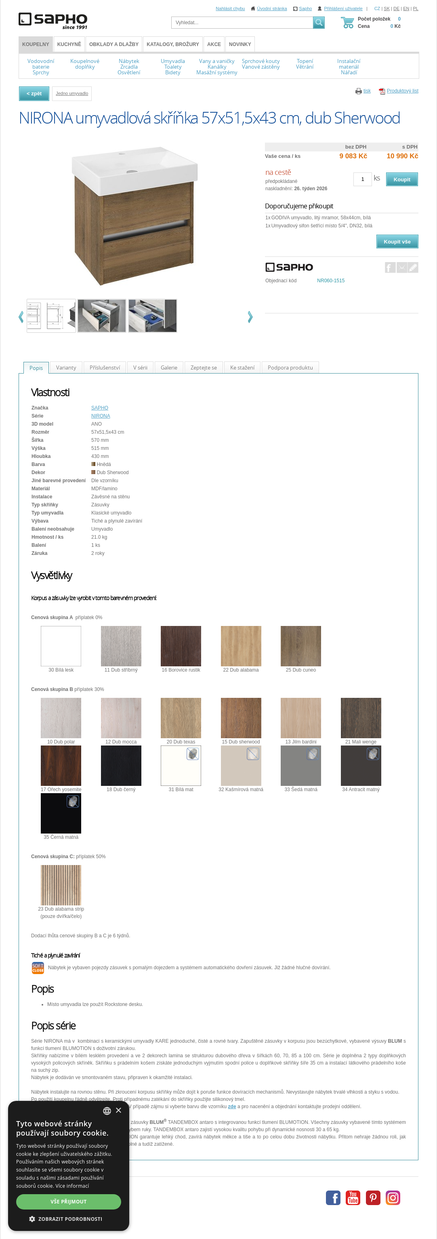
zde (232, 1106)
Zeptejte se (204, 367)
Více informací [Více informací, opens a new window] (72, 1185)
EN (406, 8)
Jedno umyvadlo (72, 93)
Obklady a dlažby (114, 44)
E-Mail (402, 267)
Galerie (169, 367)
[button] (68, 1219)
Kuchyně (69, 44)
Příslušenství (105, 367)
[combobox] (107, 1111)
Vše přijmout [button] (68, 1201)
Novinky (240, 44)
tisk (367, 91)
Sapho (305, 8)
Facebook (390, 267)
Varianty (66, 367)
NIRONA (100, 416)
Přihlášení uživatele (343, 8)
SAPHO (99, 408)
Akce (214, 44)
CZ (377, 8)
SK (387, 8)
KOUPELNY (35, 44)
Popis (36, 368)
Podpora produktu (290, 367)
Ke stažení (242, 367)
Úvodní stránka (272, 8)
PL (415, 8)
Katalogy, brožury (173, 44)
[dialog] (68, 1166)
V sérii (140, 367)
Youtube (353, 1198)
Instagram (393, 1198)
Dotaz (413, 267)
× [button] (118, 1111)
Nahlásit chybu (230, 8)
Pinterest (373, 1198)
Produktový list (402, 91)
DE (396, 8)
